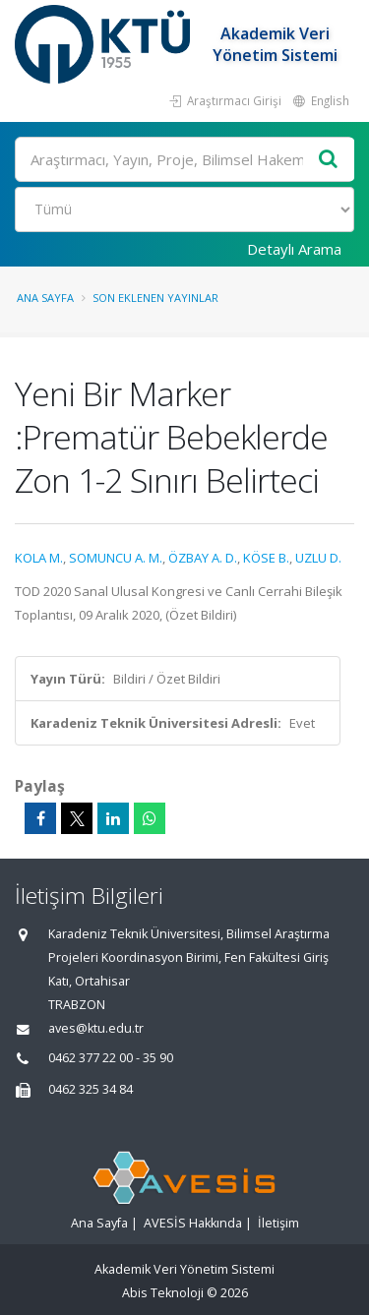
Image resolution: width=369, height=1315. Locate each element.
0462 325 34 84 (90, 1089)
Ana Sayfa (45, 297)
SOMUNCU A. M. (115, 558)
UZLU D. (318, 558)
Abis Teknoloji (163, 1293)
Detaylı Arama (294, 249)
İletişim (278, 1223)
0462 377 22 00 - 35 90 (110, 1057)
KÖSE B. (266, 558)
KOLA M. (39, 558)
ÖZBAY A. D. (202, 558)
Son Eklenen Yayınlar (155, 297)
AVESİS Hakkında (193, 1223)
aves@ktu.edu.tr (96, 1028)
